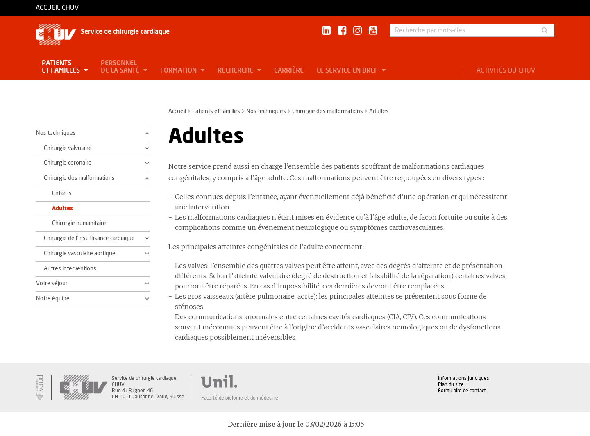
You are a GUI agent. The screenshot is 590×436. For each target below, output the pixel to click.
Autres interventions (70, 269)
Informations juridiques (463, 378)
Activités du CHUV (506, 70)
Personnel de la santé (121, 67)
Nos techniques (266, 111)
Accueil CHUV (57, 8)
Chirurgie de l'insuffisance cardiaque (89, 238)
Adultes (62, 208)
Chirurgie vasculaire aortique (80, 254)
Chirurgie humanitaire (79, 223)
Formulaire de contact (462, 390)
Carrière (289, 70)
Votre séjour (52, 283)
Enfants (62, 193)
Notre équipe (53, 299)
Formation (179, 70)
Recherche (236, 70)
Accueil (177, 111)
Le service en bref (348, 70)
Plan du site (451, 384)
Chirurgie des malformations (327, 111)
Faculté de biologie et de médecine (239, 397)
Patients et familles (62, 67)
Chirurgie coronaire (68, 163)
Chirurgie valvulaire (68, 148)
